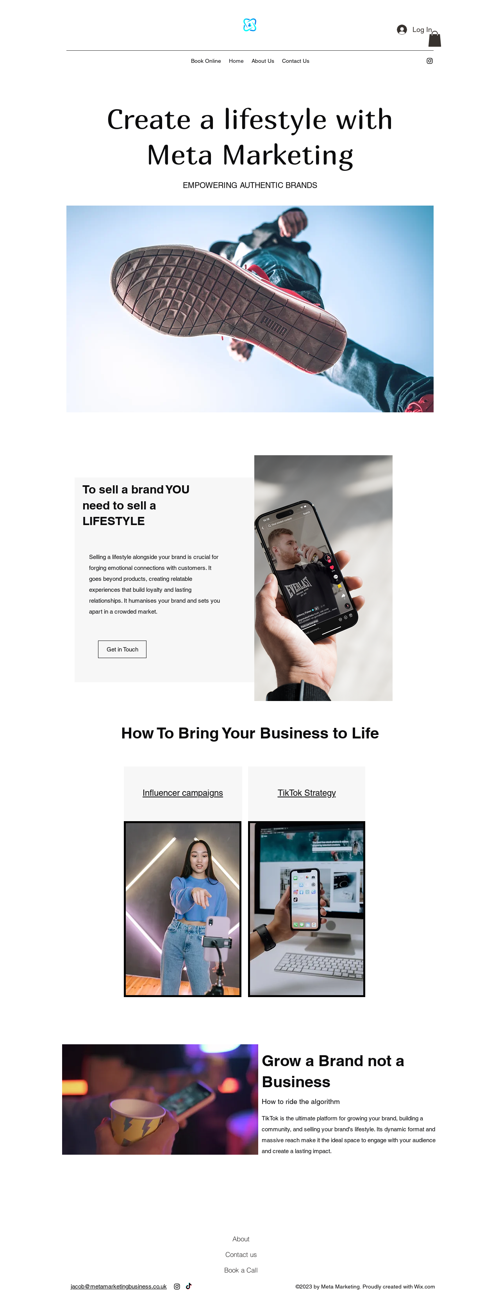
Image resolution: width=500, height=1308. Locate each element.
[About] (241, 1238)
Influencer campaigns (183, 793)
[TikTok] (189, 1286)
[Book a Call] (241, 1270)
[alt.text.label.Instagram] (430, 61)
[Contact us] (241, 1254)
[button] (434, 39)
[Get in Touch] (122, 649)
